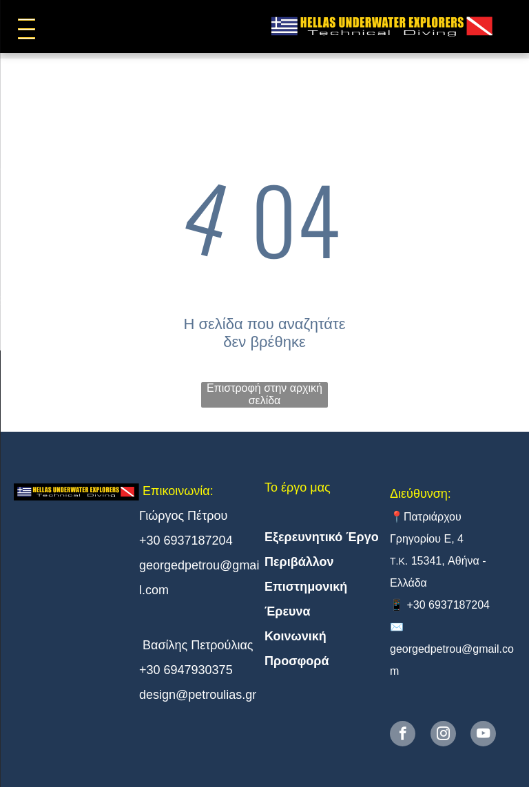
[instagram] (443, 735)
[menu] (30, 29)
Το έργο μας (297, 487)
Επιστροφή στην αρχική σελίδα (264, 394)
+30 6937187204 (186, 540)
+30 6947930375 (186, 670)
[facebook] (402, 735)
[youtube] (483, 735)
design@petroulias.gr (197, 695)
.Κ (400, 561)
